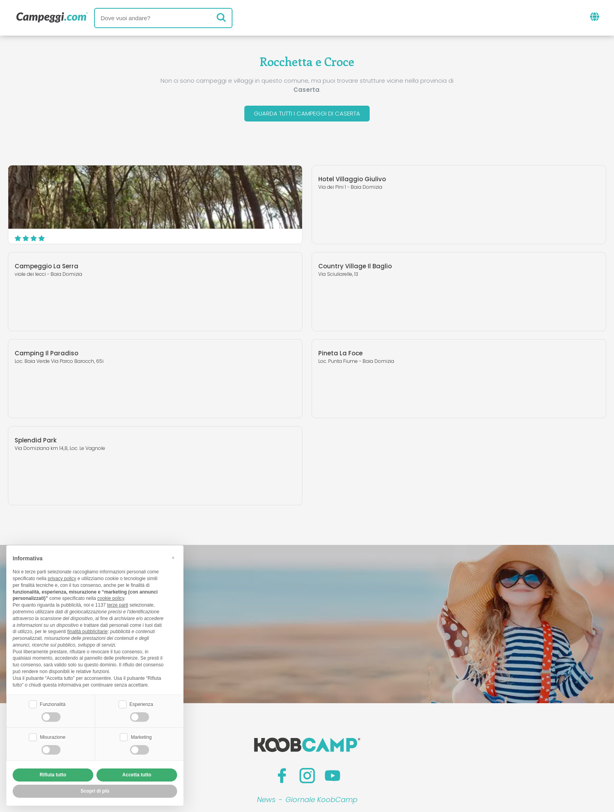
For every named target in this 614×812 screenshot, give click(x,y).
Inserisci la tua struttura (279, 746)
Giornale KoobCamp (321, 714)
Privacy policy (271, 760)
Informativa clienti (336, 760)
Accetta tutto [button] (136, 775)
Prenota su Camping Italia (375, 746)
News (266, 714)
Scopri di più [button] (95, 791)
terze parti (117, 605)
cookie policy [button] (110, 598)
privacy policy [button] (62, 578)
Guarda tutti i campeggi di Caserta (307, 114)
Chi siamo (211, 746)
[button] (173, 557)
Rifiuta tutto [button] (53, 775)
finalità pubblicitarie (87, 631)
